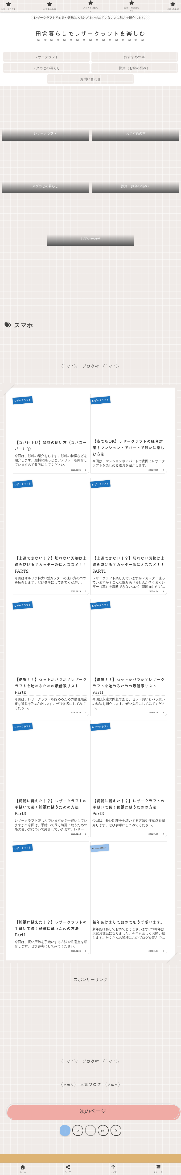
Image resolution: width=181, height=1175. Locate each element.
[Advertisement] (90, 344)
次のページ (93, 1111)
